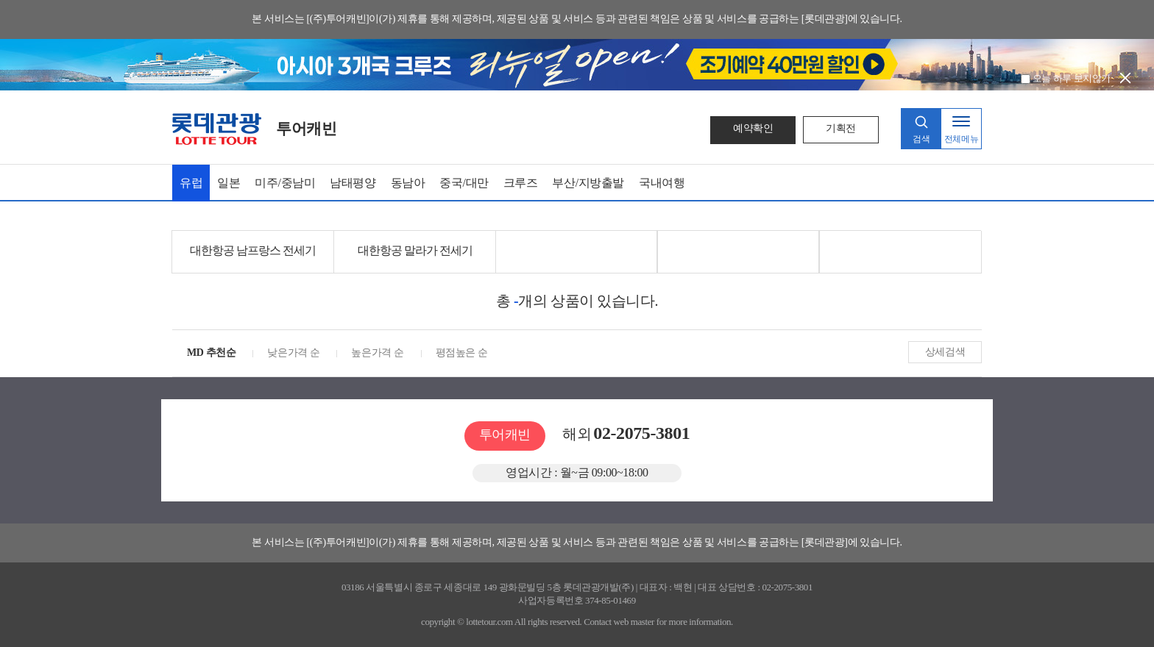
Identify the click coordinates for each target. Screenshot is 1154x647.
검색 (921, 139)
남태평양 (352, 182)
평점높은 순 (462, 352)
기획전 (841, 128)
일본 (228, 182)
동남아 (408, 182)
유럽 (191, 182)
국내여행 (661, 182)
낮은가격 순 (293, 352)
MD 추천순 (211, 352)
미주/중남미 (285, 182)
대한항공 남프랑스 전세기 (253, 250)
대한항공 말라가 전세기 (415, 250)
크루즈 (520, 182)
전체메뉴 (961, 139)
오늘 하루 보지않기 (1066, 78)
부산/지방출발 (588, 182)
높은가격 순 (377, 352)
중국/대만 (463, 182)
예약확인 (753, 128)
